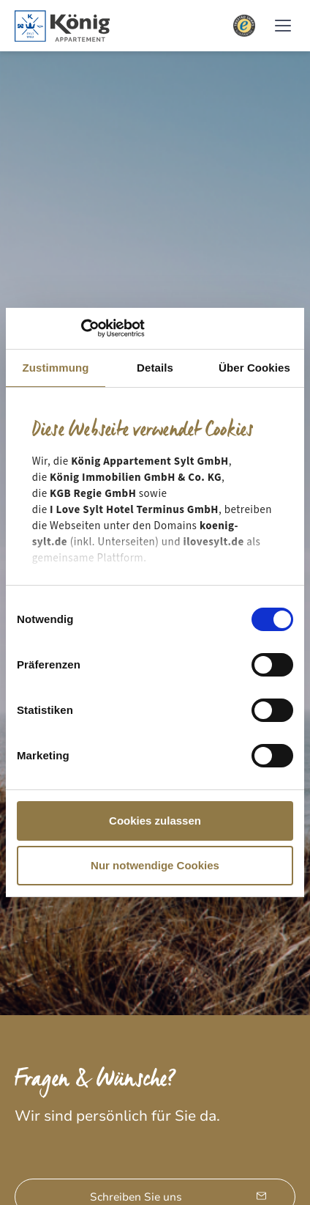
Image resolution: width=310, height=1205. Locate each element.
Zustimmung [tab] (56, 367)
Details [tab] (155, 367)
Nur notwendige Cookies (155, 865)
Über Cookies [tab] (254, 367)
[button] (282, 26)
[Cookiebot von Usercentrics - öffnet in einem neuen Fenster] (81, 328)
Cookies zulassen (155, 820)
